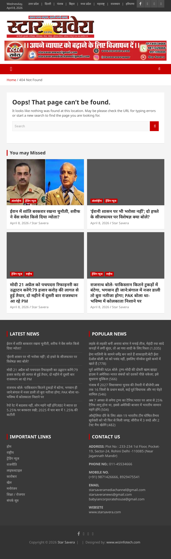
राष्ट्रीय (29, 274)
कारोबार (12, 476)
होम (9, 446)
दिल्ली (48, 4)
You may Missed (28, 153)
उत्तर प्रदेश (33, 4)
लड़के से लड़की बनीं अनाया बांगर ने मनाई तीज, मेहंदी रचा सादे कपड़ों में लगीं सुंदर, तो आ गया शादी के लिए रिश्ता (126, 345)
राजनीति (12, 464)
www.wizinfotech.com (123, 542)
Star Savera (40, 223)
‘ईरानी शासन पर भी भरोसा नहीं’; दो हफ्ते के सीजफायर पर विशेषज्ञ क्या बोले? (124, 214)
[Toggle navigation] (11, 69)
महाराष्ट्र (101, 4)
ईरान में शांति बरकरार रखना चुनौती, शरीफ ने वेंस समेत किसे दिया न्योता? (45, 214)
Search (154, 126)
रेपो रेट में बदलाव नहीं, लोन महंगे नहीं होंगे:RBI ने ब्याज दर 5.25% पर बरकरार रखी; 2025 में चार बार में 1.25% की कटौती (42, 410)
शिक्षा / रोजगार (16, 494)
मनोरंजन (12, 488)
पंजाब (60, 4)
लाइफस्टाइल (14, 470)
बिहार (72, 4)
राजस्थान (115, 4)
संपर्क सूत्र (12, 500)
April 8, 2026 (19, 223)
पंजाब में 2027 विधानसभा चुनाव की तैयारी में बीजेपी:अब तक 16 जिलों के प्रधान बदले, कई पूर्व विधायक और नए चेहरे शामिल (125, 389)
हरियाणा (130, 4)
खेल (9, 482)
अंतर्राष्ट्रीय (16, 201)
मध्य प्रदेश (86, 4)
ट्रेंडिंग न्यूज (30, 201)
